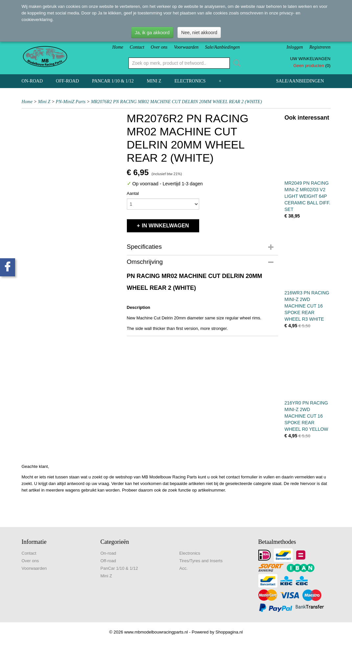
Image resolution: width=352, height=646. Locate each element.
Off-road (67, 81)
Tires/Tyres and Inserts (201, 560)
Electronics (190, 81)
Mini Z (154, 81)
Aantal (133, 193)
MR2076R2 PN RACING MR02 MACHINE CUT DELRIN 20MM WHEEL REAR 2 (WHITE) (176, 101)
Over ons (159, 47)
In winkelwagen (165, 225)
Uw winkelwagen (310, 58)
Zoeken (236, 63)
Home (117, 47)
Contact (137, 47)
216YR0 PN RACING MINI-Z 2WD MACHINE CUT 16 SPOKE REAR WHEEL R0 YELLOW (306, 416)
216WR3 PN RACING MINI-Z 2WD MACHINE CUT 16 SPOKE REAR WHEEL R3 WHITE (307, 306)
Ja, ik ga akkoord (152, 32)
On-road (32, 81)
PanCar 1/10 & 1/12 (113, 81)
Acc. (183, 568)
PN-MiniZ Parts (71, 101)
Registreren (319, 47)
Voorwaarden (186, 47)
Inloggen (295, 47)
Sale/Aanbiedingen (222, 47)
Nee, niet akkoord (199, 32)
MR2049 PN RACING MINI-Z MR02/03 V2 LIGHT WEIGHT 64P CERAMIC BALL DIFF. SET (308, 196)
